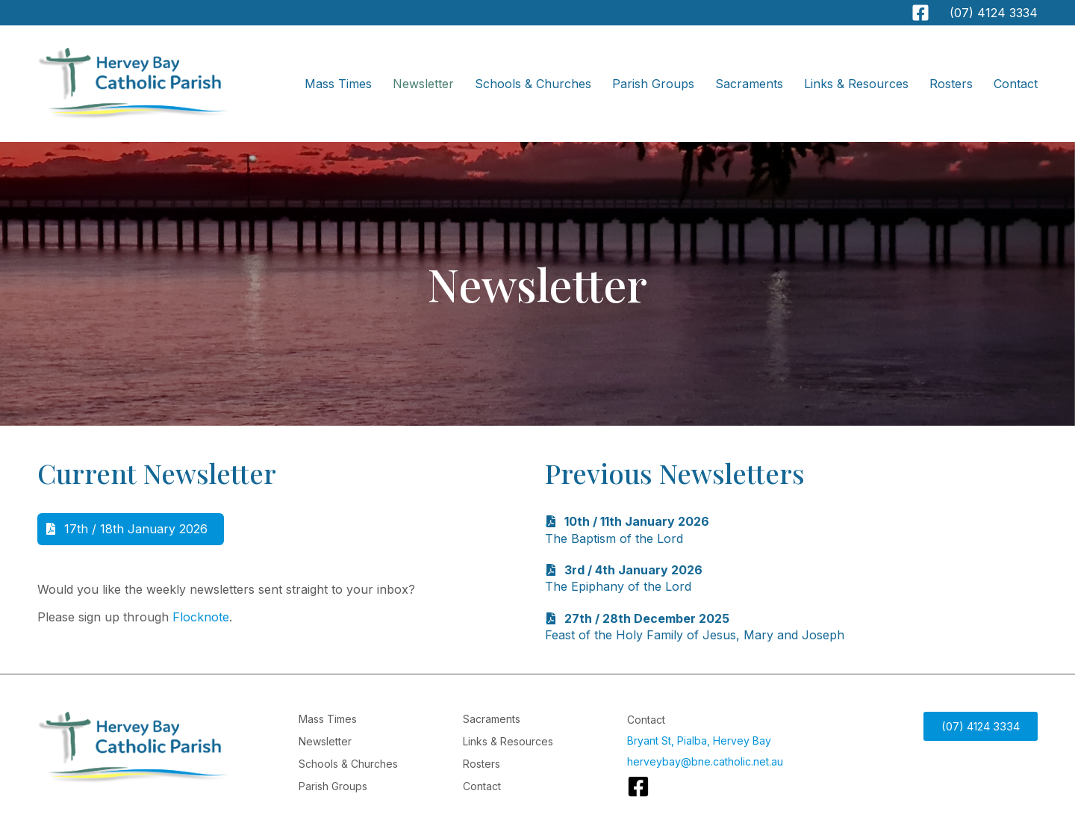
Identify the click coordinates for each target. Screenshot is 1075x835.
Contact (1016, 83)
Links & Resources (856, 83)
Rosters (951, 83)
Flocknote (200, 616)
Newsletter (423, 83)
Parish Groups (653, 83)
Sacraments (749, 83)
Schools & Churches (533, 83)
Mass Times (338, 83)
